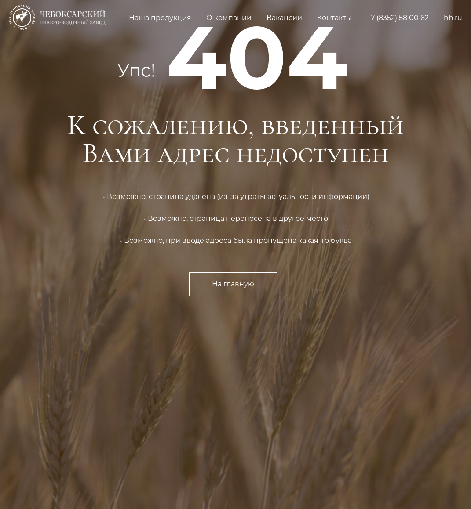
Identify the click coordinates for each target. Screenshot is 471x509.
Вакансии (284, 18)
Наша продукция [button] (160, 18)
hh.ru (453, 18)
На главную (233, 284)
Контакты (334, 18)
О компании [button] (229, 18)
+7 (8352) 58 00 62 (398, 18)
